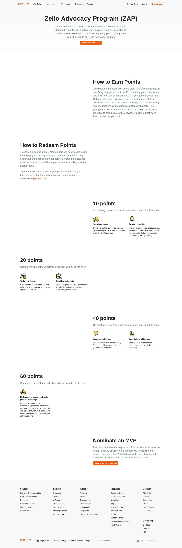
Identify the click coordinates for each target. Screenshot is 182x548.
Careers (146, 496)
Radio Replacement (28, 496)
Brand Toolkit (148, 507)
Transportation (86, 500)
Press (145, 503)
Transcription (58, 503)
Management (25, 507)
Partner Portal (116, 511)
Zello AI (56, 496)
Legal (88, 541)
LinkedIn (146, 511)
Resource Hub (117, 493)
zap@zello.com (39, 178)
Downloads (115, 500)
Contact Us (147, 500)
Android (146, 528)
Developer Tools (117, 507)
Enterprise (24, 511)
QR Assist (57, 500)
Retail (82, 496)
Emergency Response (89, 514)
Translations (58, 507)
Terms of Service (76, 541)
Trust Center (116, 525)
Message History (60, 511)
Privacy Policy (60, 541)
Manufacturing (86, 507)
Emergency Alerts (60, 514)
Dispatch (24, 500)
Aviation (83, 493)
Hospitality (84, 511)
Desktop (146, 525)
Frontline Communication (30, 493)
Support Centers (117, 518)
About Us (147, 493)
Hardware (115, 514)
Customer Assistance (29, 503)
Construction (85, 503)
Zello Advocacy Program (121, 521)
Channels (57, 493)
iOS (144, 532)
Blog (112, 503)
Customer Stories (118, 496)
